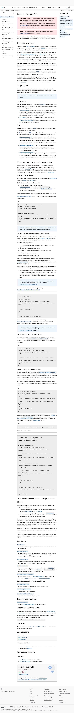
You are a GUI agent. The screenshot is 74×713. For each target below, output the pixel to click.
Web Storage (28, 54)
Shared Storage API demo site (36, 626)
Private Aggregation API (24, 132)
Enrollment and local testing (66, 28)
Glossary (61, 700)
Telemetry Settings (26, 706)
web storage (39, 511)
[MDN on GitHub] (1, 698)
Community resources (49, 693)
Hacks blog (61, 702)
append (25, 180)
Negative (29, 648)
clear (33, 180)
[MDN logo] (3, 689)
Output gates (63, 18)
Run (18, 125)
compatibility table (24, 25)
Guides (60, 695)
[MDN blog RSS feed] (10, 698)
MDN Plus (32, 700)
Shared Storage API (5, 16)
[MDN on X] (6, 698)
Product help (32, 702)
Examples (62, 30)
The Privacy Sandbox (24, 661)
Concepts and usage (64, 16)
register (26, 578)
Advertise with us (33, 698)
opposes (28, 646)
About (31, 691)
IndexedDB (33, 54)
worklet (37, 71)
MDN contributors (43, 678)
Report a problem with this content (38, 679)
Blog (59, 7)
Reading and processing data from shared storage (33, 234)
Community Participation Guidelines (44, 706)
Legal (33, 706)
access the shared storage (44, 578)
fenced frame (23, 82)
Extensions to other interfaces (27, 599)
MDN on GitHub (47, 700)
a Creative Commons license (52, 710)
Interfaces (62, 27)
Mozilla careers (33, 695)
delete (30, 180)
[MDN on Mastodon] (8, 698)
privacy (27, 46)
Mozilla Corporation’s (7, 709)
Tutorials (61, 698)
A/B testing (27, 169)
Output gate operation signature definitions (31, 581)
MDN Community (48, 691)
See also (62, 36)
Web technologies (63, 691)
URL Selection (21, 101)
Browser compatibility (65, 34)
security (33, 46)
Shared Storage (23, 659)
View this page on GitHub (23, 679)
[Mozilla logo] (5, 707)
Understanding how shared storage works (66, 21)
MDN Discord (47, 698)
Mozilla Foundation (27, 709)
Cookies (23, 54)
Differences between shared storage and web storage (66, 24)
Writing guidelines (48, 695)
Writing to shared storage (25, 175)
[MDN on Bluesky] (4, 698)
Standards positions (24, 33)
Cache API (42, 54)
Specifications (63, 32)
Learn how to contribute (23, 674)
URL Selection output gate (45, 238)
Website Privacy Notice (15, 706)
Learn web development (64, 693)
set (23, 180)
